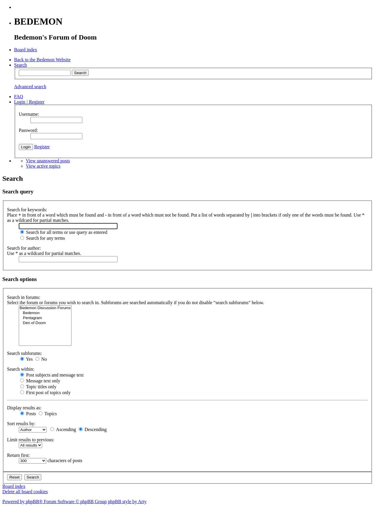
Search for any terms (42, 238)
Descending (93, 429)
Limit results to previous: (30, 439)
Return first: (18, 455)
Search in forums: (23, 297)
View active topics (43, 166)
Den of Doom (45, 323)
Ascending (63, 429)
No (41, 359)
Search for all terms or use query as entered (63, 232)
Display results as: (24, 407)
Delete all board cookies (25, 491)
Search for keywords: (27, 209)
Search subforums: (24, 353)
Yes (26, 359)
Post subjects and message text (51, 374)
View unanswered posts (48, 160)
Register (42, 146)
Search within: (20, 369)
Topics (48, 413)
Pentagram (45, 318)
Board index (13, 486)
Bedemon (45, 313)
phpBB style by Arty (127, 501)
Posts (28, 413)
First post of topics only (45, 392)
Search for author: (24, 248)
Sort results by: (21, 423)
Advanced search (30, 86)
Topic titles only (38, 386)
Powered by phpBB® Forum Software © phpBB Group (54, 501)
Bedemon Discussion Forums (45, 308)
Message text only (40, 380)
